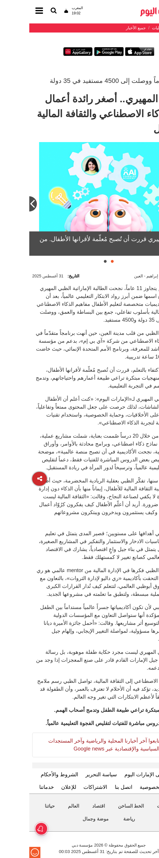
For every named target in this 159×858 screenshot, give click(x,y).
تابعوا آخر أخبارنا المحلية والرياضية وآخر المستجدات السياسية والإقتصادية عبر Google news (74, 745)
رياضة (100, 818)
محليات (135, 806)
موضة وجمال (66, 818)
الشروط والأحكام (30, 774)
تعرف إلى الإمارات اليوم (121, 774)
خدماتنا (17, 787)
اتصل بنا (94, 787)
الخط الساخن (101, 806)
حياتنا (20, 806)
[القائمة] (24, 11)
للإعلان (39, 787)
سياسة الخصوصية (129, 787)
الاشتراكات (66, 787)
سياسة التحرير (72, 774)
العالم (44, 806)
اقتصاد (69, 806)
